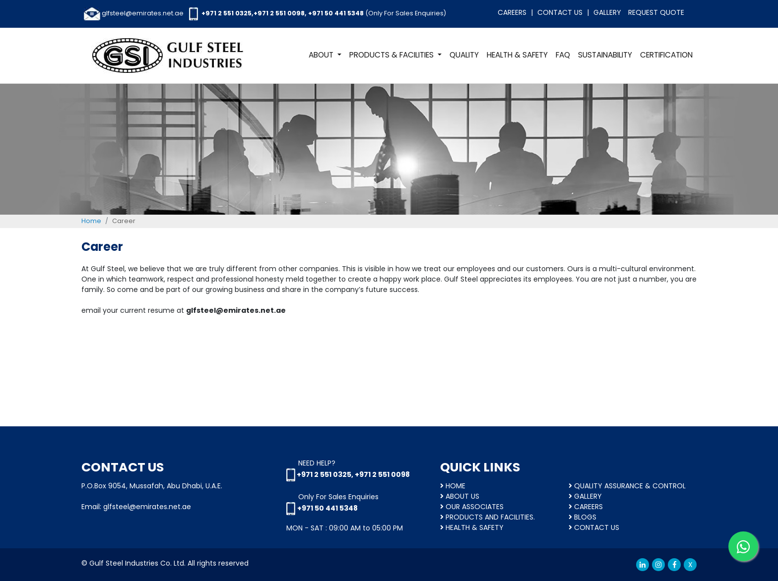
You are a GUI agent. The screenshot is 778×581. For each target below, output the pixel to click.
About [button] (322, 55)
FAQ (563, 55)
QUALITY (464, 55)
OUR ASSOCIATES (472, 507)
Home (91, 221)
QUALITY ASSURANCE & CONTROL (627, 486)
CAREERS (586, 507)
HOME (452, 486)
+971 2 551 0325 (226, 13)
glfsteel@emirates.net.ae (143, 13)
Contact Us (560, 12)
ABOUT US (459, 496)
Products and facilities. (487, 517)
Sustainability (605, 55)
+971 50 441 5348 (336, 13)
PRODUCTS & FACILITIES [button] (392, 55)
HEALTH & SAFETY (517, 55)
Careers (512, 12)
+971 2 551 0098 (279, 13)
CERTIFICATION (666, 55)
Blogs (582, 517)
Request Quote (656, 12)
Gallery (607, 12)
